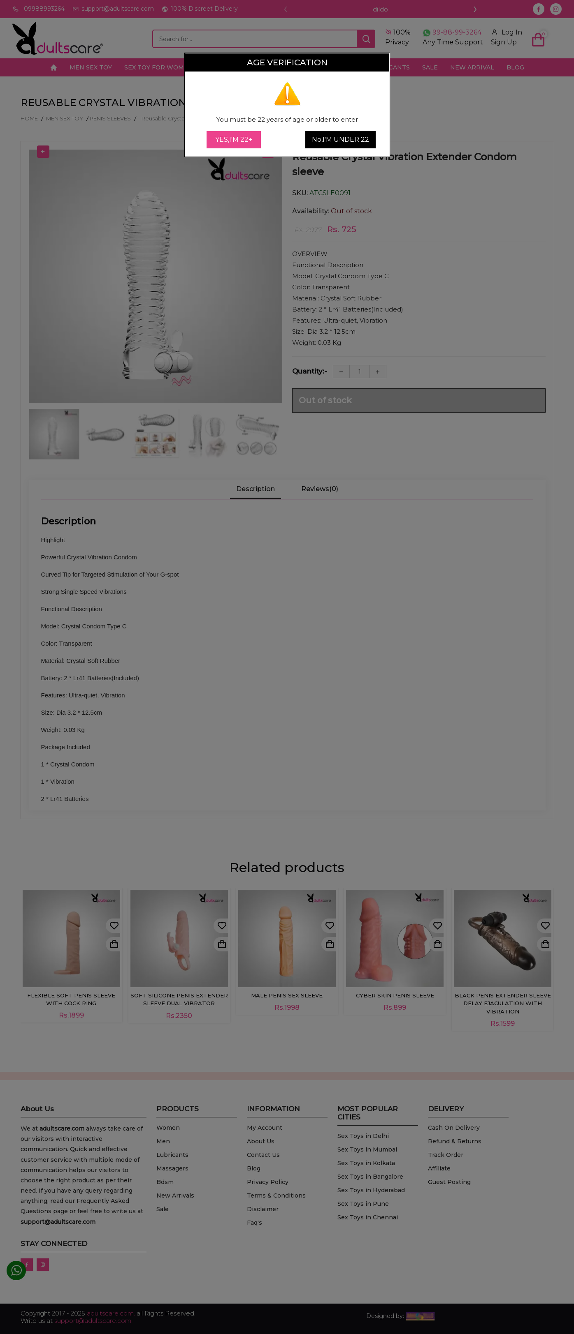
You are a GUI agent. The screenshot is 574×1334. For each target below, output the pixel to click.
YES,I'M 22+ (233, 139)
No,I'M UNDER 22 (340, 139)
